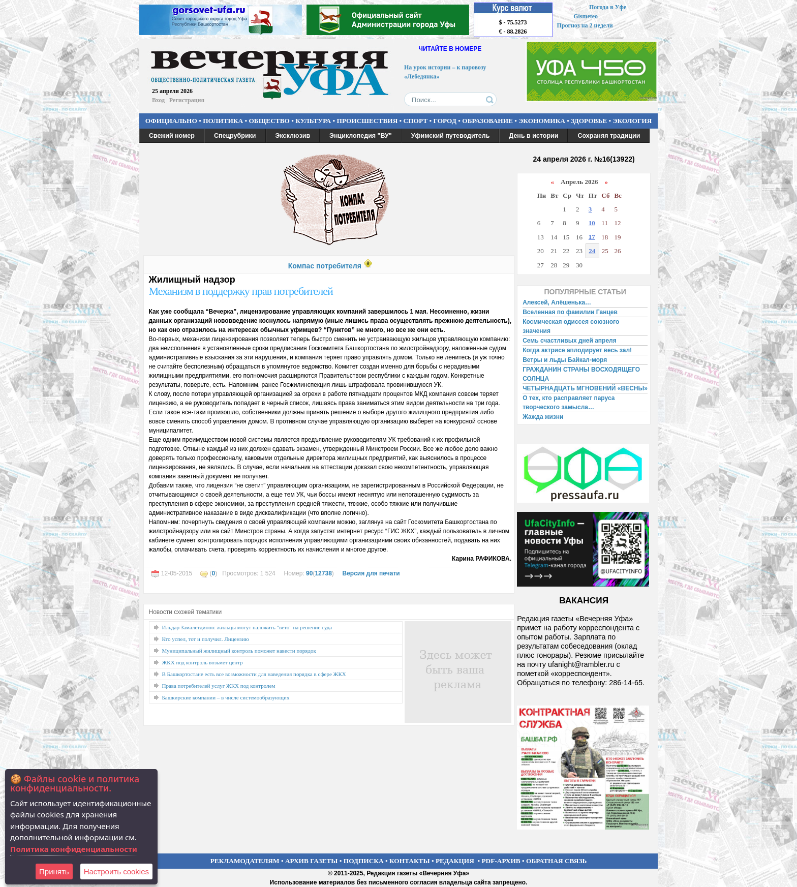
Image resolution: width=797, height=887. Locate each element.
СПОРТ (416, 121)
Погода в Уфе (607, 7)
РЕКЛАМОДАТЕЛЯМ (245, 861)
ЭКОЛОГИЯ (632, 121)
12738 (323, 573)
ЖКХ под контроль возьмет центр (202, 662)
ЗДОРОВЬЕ (589, 121)
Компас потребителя (324, 266)
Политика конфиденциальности (73, 849)
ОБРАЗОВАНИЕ (487, 121)
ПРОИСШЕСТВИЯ (367, 121)
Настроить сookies (116, 871)
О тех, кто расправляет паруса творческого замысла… (569, 402)
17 (592, 236)
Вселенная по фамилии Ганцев (570, 312)
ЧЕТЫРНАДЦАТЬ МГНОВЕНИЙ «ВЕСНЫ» (585, 388)
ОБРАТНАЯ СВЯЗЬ (556, 861)
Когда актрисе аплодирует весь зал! (577, 350)
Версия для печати (371, 573)
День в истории (533, 135)
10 (592, 223)
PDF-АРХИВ (500, 861)
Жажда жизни (543, 416)
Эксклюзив (293, 135)
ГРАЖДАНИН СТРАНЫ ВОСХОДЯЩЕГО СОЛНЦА (581, 374)
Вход (158, 100)
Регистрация (186, 100)
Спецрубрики (235, 135)
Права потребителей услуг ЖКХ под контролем (218, 686)
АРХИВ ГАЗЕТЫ (311, 861)
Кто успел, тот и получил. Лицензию (205, 639)
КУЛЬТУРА (313, 121)
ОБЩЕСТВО (269, 121)
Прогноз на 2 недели (585, 25)
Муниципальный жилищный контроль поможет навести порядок (239, 651)
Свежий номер (172, 135)
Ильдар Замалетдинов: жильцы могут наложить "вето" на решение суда (247, 627)
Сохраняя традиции (608, 135)
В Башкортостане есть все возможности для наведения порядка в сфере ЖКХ (254, 674)
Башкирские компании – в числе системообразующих (226, 697)
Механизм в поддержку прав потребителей (241, 291)
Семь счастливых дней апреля (570, 340)
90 (309, 573)
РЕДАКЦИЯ (455, 861)
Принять (54, 871)
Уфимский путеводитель (450, 135)
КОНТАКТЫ (409, 861)
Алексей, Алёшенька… (557, 302)
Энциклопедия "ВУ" (360, 135)
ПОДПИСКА (364, 861)
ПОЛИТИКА (223, 121)
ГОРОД (445, 121)
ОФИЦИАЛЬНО (171, 121)
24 (592, 251)
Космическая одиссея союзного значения (571, 326)
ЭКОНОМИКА (541, 121)
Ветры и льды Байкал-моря (565, 359)
